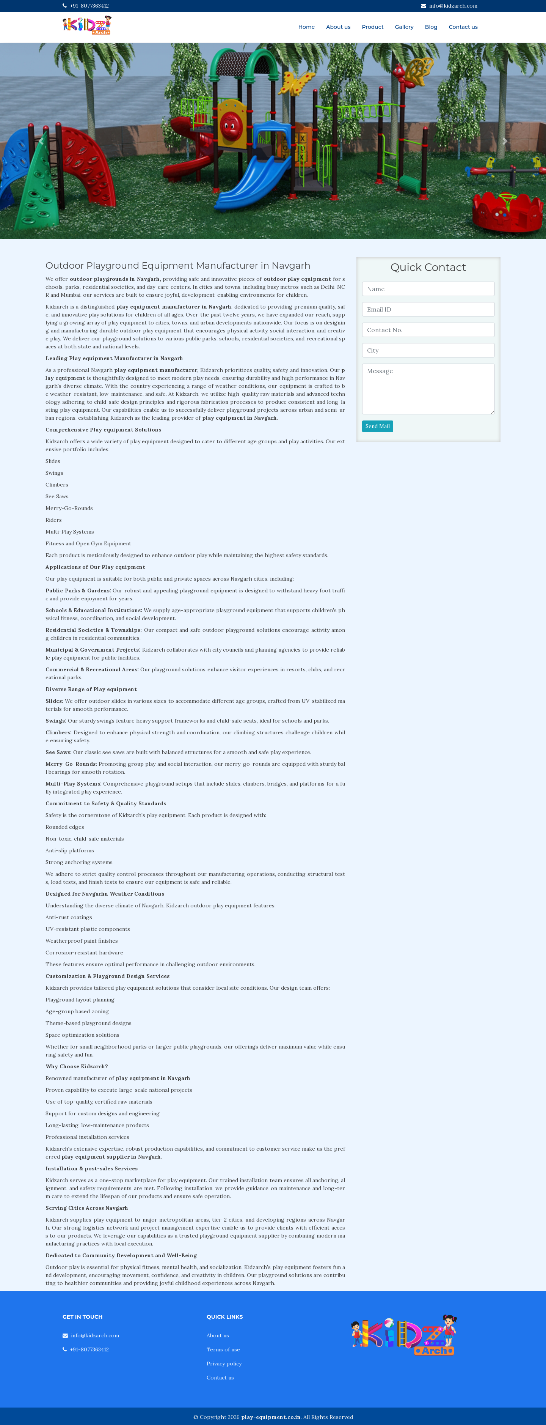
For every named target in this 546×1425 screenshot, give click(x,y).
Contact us (463, 27)
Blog (431, 27)
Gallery (404, 27)
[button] (41, 141)
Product (372, 27)
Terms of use (223, 1349)
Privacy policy (224, 1363)
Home (306, 27)
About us (338, 27)
